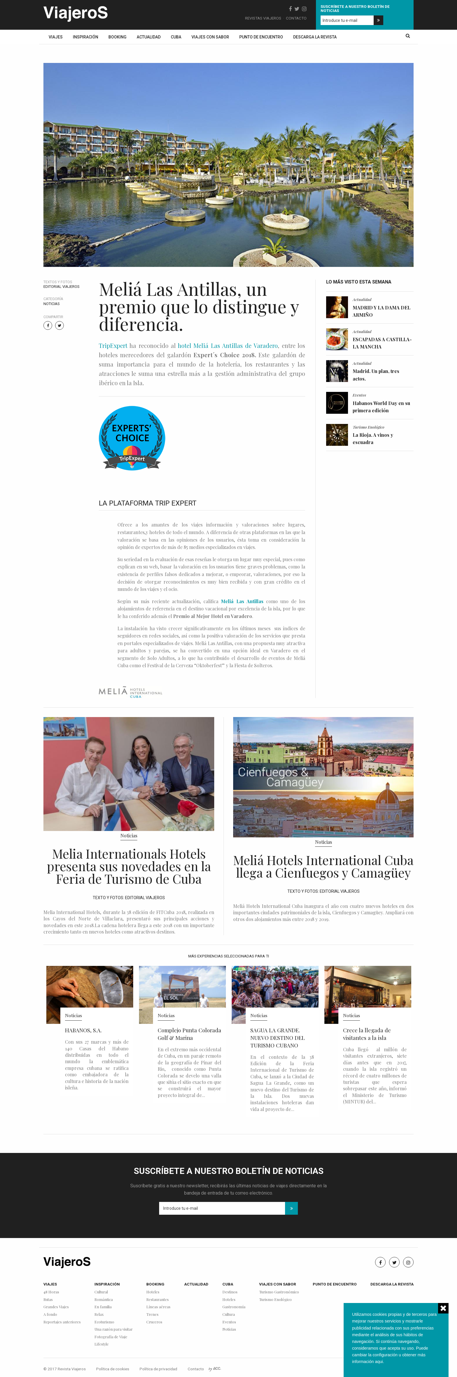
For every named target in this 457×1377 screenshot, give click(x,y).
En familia (103, 1307)
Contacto (296, 18)
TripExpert (113, 345)
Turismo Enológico (368, 426)
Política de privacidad (158, 1369)
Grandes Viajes (56, 1307)
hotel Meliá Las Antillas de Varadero (228, 345)
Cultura (228, 1314)
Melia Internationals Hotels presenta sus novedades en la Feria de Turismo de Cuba (129, 866)
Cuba (176, 37)
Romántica (103, 1300)
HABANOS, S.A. (83, 1030)
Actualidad (149, 37)
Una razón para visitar (113, 1329)
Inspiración (85, 37)
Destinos (230, 1292)
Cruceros (154, 1322)
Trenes (152, 1314)
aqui (379, 1361)
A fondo (50, 1314)
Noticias (51, 304)
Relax (99, 1314)
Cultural (101, 1292)
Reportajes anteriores (62, 1322)
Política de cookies (112, 1369)
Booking (117, 37)
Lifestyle (101, 1344)
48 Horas (51, 1292)
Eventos (359, 394)
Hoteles (152, 1292)
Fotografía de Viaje (110, 1337)
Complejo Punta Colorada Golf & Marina (189, 1033)
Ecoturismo (104, 1322)
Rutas (48, 1300)
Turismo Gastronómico (279, 1292)
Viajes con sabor (210, 37)
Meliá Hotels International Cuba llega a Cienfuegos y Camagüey (323, 866)
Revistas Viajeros (263, 18)
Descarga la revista (315, 37)
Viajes (56, 37)
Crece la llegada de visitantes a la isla (367, 1033)
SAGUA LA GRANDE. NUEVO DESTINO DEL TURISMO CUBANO (277, 1037)
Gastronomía (233, 1307)
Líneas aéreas (158, 1307)
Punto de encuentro (261, 37)
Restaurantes (157, 1300)
